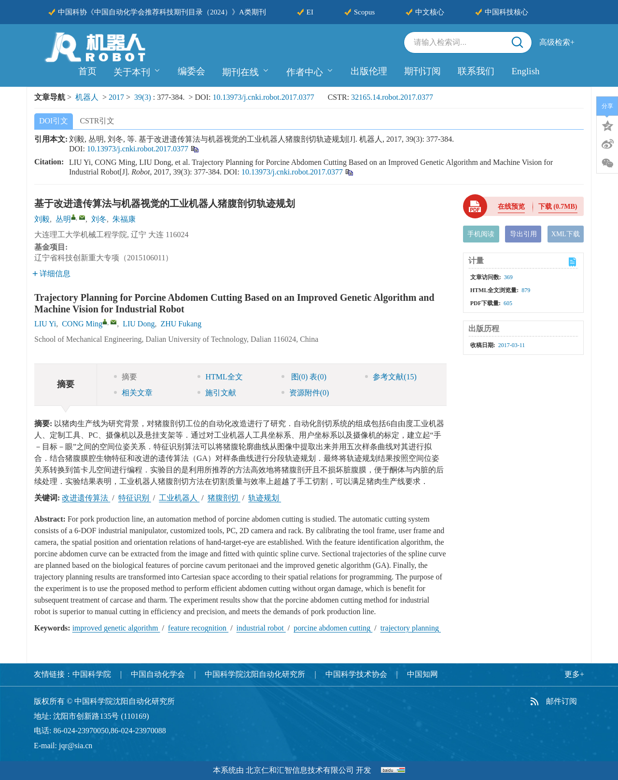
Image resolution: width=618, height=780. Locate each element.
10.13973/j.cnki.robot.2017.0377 (263, 97)
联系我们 (476, 71)
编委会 (191, 71)
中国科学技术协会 (356, 674)
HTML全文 (219, 377)
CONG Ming (82, 324)
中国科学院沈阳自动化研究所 (255, 674)
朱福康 (124, 219)
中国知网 (422, 674)
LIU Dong (138, 324)
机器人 (86, 97)
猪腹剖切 (224, 498)
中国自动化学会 (158, 674)
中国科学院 (91, 674)
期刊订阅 (422, 71)
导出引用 (523, 234)
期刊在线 (245, 70)
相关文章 (133, 393)
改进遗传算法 (86, 498)
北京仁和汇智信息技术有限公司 (300, 770)
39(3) (143, 97)
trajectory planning (410, 628)
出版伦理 (369, 71)
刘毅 (42, 219)
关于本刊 (137, 70)
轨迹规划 (264, 498)
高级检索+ (557, 42)
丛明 (63, 219)
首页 (87, 71)
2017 (116, 97)
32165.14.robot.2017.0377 (392, 97)
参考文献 (391, 377)
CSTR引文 (97, 121)
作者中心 (310, 70)
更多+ (574, 674)
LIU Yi (45, 324)
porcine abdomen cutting (333, 628)
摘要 (125, 377)
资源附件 (305, 393)
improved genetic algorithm (116, 628)
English (525, 71)
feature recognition (198, 628)
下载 (557, 206)
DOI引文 (53, 121)
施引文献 (216, 393)
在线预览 (511, 206)
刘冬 (99, 219)
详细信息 (51, 273)
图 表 (303, 377)
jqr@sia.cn (75, 745)
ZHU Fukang (180, 324)
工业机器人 (179, 498)
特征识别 (134, 498)
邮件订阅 (561, 701)
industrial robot (261, 628)
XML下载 (565, 234)
